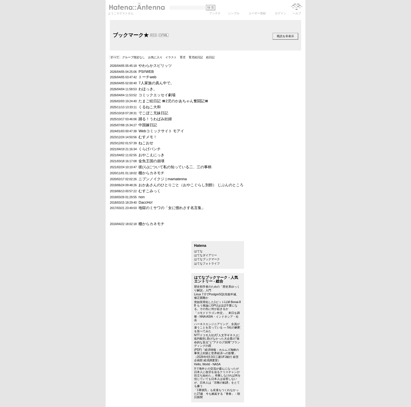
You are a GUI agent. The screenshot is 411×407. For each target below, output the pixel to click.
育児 (183, 57)
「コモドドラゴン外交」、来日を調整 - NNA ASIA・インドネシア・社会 (217, 316)
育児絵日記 (196, 57)
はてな (198, 251)
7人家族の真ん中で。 (156, 83)
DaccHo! (145, 202)
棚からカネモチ (151, 173)
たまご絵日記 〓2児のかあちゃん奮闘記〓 (173, 101)
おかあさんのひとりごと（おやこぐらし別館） (177, 185)
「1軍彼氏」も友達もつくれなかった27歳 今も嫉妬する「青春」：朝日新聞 (217, 393)
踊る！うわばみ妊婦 (155, 119)
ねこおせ (145, 143)
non (141, 197)
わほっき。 (147, 89)
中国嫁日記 (147, 125)
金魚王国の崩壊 (151, 161)
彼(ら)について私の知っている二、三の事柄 (174, 167)
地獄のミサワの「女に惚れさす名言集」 (171, 208)
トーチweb (147, 77)
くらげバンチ (149, 149)
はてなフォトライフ (207, 263)
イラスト (171, 57)
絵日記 (210, 57)
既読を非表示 (285, 36)
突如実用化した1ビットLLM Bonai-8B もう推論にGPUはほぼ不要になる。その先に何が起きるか (217, 305)
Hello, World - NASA (207, 364)
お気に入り (155, 57)
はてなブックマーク (207, 259)
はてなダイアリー (205, 255)
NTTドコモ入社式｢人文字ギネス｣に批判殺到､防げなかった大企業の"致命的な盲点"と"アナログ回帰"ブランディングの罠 (217, 340)
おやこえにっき (151, 155)
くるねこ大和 (149, 107)
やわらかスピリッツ (155, 65)
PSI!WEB (146, 71)
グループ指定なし (133, 57)
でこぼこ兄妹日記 (153, 113)
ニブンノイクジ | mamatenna (162, 179)
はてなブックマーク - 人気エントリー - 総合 (216, 279)
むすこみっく (149, 191)
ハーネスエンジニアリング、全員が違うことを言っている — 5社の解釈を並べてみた (217, 327)
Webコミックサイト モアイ (161, 131)
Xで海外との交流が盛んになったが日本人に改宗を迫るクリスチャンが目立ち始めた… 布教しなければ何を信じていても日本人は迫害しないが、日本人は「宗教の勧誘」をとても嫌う (217, 377)
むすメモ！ (147, 137)
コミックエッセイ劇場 (157, 95)
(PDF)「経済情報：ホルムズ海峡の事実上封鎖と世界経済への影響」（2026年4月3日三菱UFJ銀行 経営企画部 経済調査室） (216, 355)
